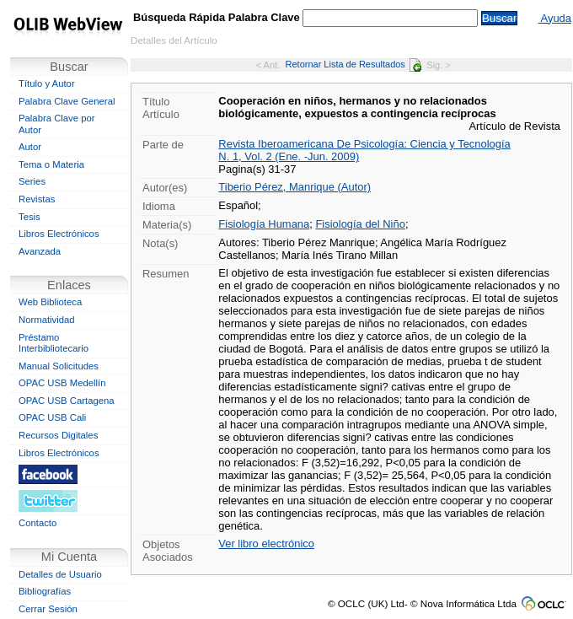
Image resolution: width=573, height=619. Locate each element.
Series (32, 181)
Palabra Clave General (67, 101)
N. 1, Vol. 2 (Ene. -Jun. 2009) (288, 156)
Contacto (37, 523)
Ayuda (554, 18)
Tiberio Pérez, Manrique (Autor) (294, 186)
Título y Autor (47, 83)
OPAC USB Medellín (62, 383)
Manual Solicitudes (59, 366)
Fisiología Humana (263, 224)
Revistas (37, 199)
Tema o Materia (51, 164)
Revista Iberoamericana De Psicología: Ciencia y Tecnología (364, 143)
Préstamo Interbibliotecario (53, 343)
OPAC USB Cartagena (67, 401)
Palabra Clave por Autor (57, 124)
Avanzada (40, 251)
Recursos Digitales (58, 435)
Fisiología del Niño (359, 224)
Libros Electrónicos (59, 234)
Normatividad (47, 320)
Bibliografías (45, 591)
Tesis (29, 217)
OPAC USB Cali (52, 417)
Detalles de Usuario (60, 574)
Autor (30, 147)
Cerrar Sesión (48, 609)
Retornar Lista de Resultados (353, 64)
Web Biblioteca (50, 302)
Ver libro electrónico (266, 543)
